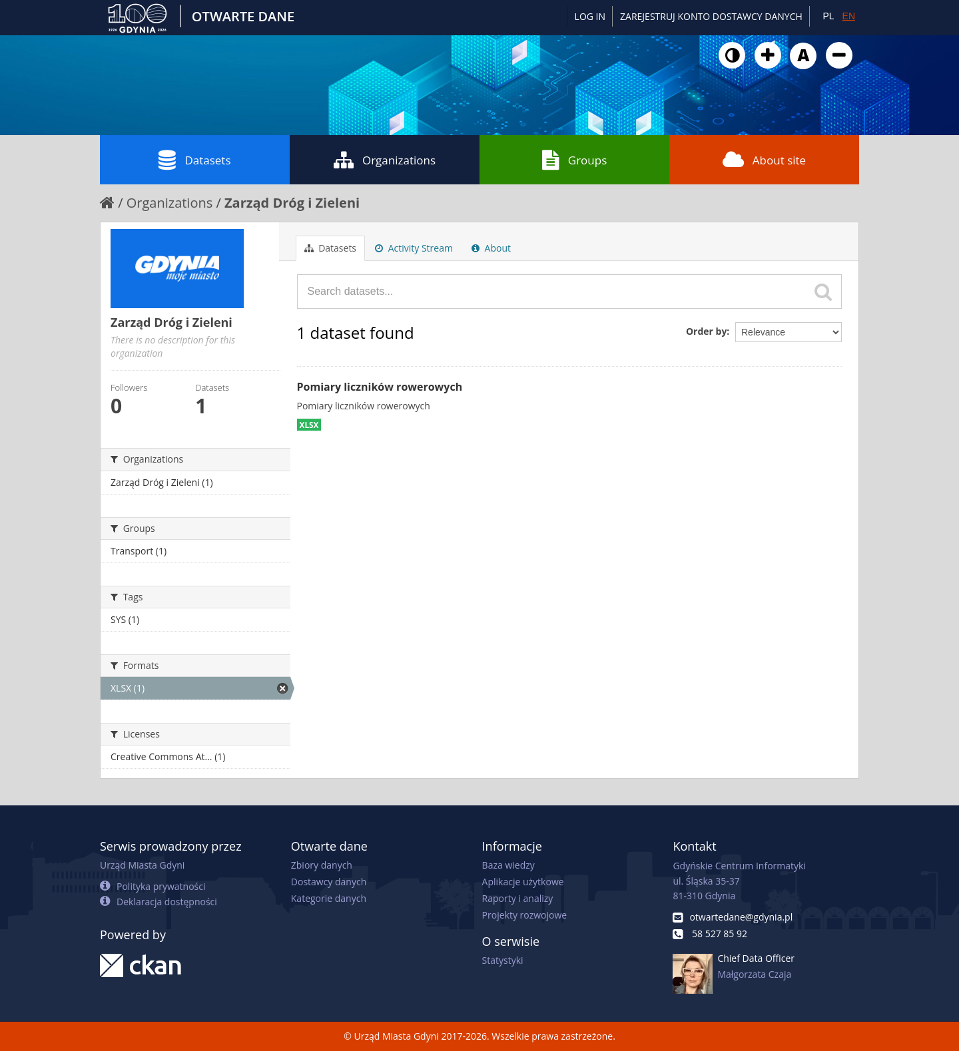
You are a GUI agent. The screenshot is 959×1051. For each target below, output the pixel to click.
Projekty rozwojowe (524, 915)
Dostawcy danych (328, 881)
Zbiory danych (321, 865)
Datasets (194, 160)
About (491, 248)
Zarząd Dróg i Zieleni (292, 203)
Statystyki (502, 960)
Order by (706, 331)
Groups (574, 160)
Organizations (385, 160)
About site (764, 160)
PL (828, 16)
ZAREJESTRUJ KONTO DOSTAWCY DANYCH (711, 16)
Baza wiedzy (508, 865)
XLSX (309, 424)
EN (848, 16)
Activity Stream (414, 248)
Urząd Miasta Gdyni (142, 865)
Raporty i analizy (517, 898)
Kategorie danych (328, 898)
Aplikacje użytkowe (523, 881)
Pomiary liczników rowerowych (380, 386)
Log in (590, 16)
